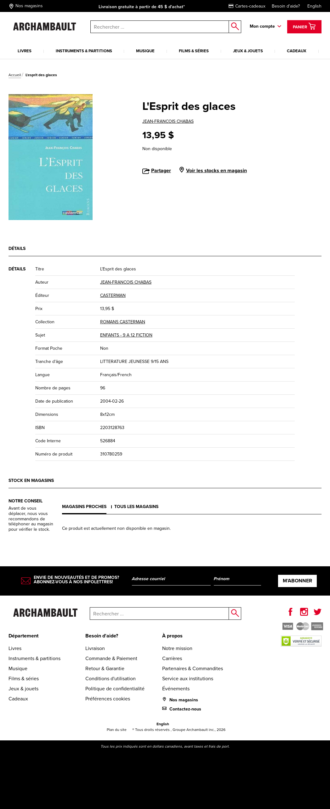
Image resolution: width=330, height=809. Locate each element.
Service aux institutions (187, 678)
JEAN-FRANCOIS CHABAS (168, 121)
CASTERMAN (113, 295)
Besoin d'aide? (286, 6)
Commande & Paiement (111, 658)
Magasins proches (84, 506)
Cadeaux (296, 51)
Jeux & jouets (248, 51)
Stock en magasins (31, 480)
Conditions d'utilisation (110, 678)
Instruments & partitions (84, 51)
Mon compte (262, 26)
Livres (24, 51)
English (314, 6)
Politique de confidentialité (115, 688)
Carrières (172, 658)
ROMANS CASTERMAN (122, 322)
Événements (176, 688)
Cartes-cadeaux (247, 6)
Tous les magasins (136, 506)
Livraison (95, 648)
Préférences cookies (107, 698)
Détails (17, 248)
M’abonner (297, 580)
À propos (172, 635)
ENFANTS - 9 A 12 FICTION (126, 335)
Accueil (15, 75)
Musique (145, 51)
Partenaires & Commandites (192, 668)
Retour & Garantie (104, 668)
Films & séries (194, 51)
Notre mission (177, 648)
